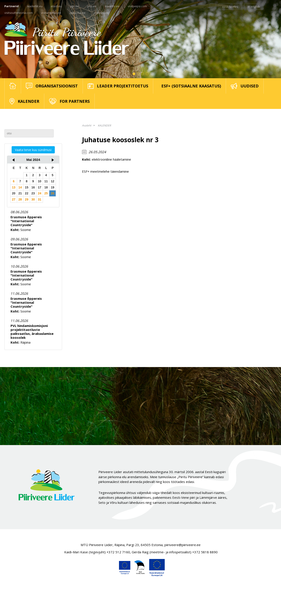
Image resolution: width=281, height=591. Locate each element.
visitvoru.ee (101, 13)
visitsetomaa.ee (51, 13)
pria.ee (91, 6)
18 (46, 187)
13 (13, 187)
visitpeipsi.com (137, 6)
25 (46, 193)
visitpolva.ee (77, 13)
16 (33, 187)
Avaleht (86, 125)
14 (20, 187)
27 (13, 199)
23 (33, 193)
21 (20, 193)
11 (46, 181)
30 (33, 199)
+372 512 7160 (118, 552)
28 (20, 199)
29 (26, 199)
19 (52, 187)
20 (13, 193)
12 (52, 181)
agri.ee (74, 6)
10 (39, 181)
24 (39, 193)
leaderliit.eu (35, 6)
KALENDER (104, 125)
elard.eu (56, 6)
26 (52, 193)
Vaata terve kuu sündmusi (33, 150)
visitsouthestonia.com (18, 13)
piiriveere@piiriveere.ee (182, 545)
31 (39, 199)
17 (39, 187)
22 (26, 193)
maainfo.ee (112, 6)
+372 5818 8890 (205, 552)
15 (26, 187)
